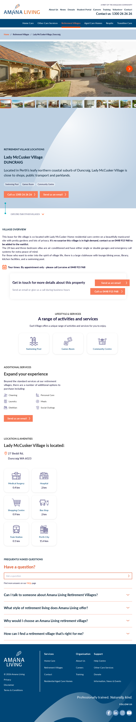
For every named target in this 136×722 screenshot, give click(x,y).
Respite (109, 23)
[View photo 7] (77, 104)
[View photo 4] (41, 104)
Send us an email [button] (53, 194)
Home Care (28, 23)
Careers (97, 9)
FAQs (29, 583)
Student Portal (84, 9)
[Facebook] (109, 713)
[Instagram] (122, 713)
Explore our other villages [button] (27, 214)
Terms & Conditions (13, 690)
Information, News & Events (107, 681)
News (63, 9)
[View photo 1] (5, 104)
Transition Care (124, 23)
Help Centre (100, 660)
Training (107, 9)
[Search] (129, 576)
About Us (53, 9)
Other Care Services (48, 23)
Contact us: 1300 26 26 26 (114, 13)
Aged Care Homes (93, 23)
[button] (21, 194)
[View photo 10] (113, 104)
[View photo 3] (29, 104)
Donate (71, 9)
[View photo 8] (89, 104)
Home (6, 34)
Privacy (7, 679)
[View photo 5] (53, 104)
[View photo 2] (17, 104)
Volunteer (117, 9)
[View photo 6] (65, 104)
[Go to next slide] (129, 69)
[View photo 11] (125, 104)
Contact (128, 9)
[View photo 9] (101, 104)
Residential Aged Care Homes (58, 681)
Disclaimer (9, 684)
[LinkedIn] (116, 713)
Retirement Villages (70, 23)
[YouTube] (129, 713)
